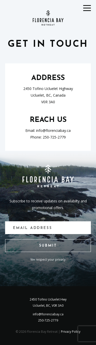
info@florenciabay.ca (53, 130)
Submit (48, 246)
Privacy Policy (70, 331)
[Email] (48, 228)
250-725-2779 (54, 137)
